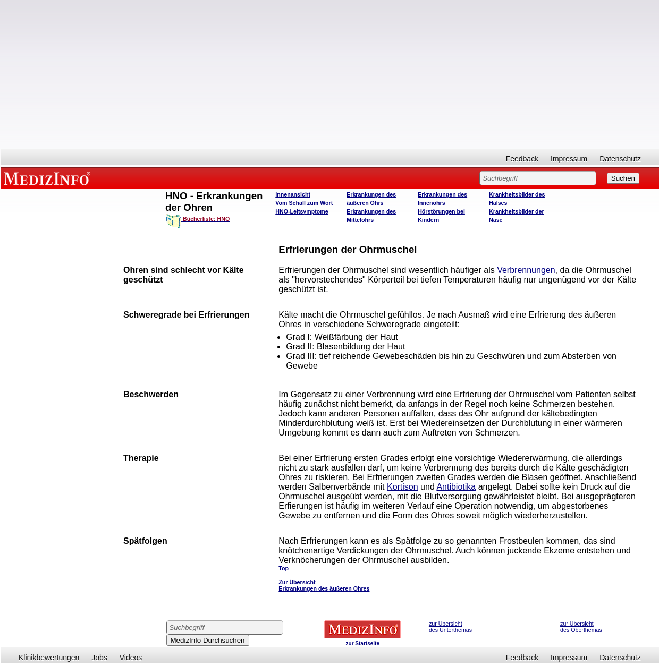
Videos (131, 657)
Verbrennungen (526, 270)
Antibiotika (456, 486)
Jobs (99, 657)
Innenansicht (292, 194)
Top (283, 568)
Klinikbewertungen (49, 657)
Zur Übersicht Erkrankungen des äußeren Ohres (323, 585)
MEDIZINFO (49, 178)
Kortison (402, 486)
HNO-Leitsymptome (301, 211)
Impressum (569, 159)
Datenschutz (620, 159)
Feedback (522, 159)
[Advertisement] (330, 74)
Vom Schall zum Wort (304, 203)
